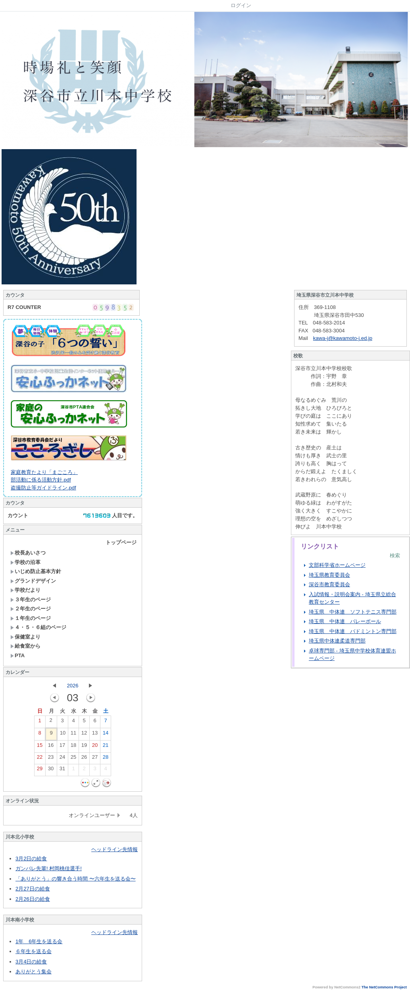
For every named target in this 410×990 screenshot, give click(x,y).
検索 (395, 555)
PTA (17, 655)
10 (62, 734)
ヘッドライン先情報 (114, 849)
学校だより (25, 590)
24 (62, 759)
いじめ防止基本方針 (35, 571)
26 (84, 759)
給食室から (25, 646)
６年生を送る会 (33, 951)
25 (73, 759)
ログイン (241, 5)
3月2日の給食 (31, 858)
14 (105, 734)
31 (62, 770)
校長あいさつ (28, 553)
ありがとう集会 (33, 972)
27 (95, 759)
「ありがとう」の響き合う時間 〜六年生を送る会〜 (75, 879)
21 (105, 747)
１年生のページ (30, 618)
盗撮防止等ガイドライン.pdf (43, 488)
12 (84, 734)
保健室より (25, 637)
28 (105, 759)
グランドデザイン (33, 581)
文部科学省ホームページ (337, 565)
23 (51, 759)
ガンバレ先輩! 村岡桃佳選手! (48, 868)
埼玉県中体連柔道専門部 (337, 641)
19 (84, 747)
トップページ (121, 542)
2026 (73, 686)
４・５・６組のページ (38, 627)
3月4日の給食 (31, 962)
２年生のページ (30, 609)
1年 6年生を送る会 (38, 941)
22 (39, 759)
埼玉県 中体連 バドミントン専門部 (353, 631)
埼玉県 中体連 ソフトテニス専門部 (353, 612)
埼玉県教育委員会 (329, 575)
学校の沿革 (25, 562)
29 (39, 770)
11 (73, 734)
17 (62, 747)
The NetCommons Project (384, 987)
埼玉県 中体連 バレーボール (345, 621)
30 (51, 770)
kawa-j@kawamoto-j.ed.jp (342, 338)
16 (51, 747)
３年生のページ (30, 599)
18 (73, 747)
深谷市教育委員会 (329, 584)
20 (95, 747)
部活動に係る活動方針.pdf (41, 480)
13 (95, 734)
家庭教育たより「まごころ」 (44, 472)
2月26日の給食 (32, 899)
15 (39, 747)
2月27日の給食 (32, 889)
